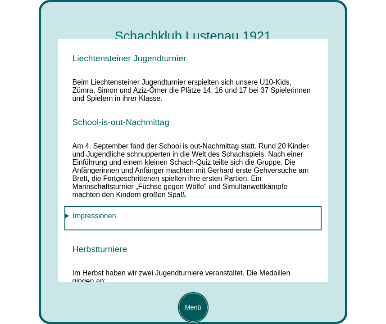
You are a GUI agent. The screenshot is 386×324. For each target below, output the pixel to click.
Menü (190, 307)
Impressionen (94, 216)
